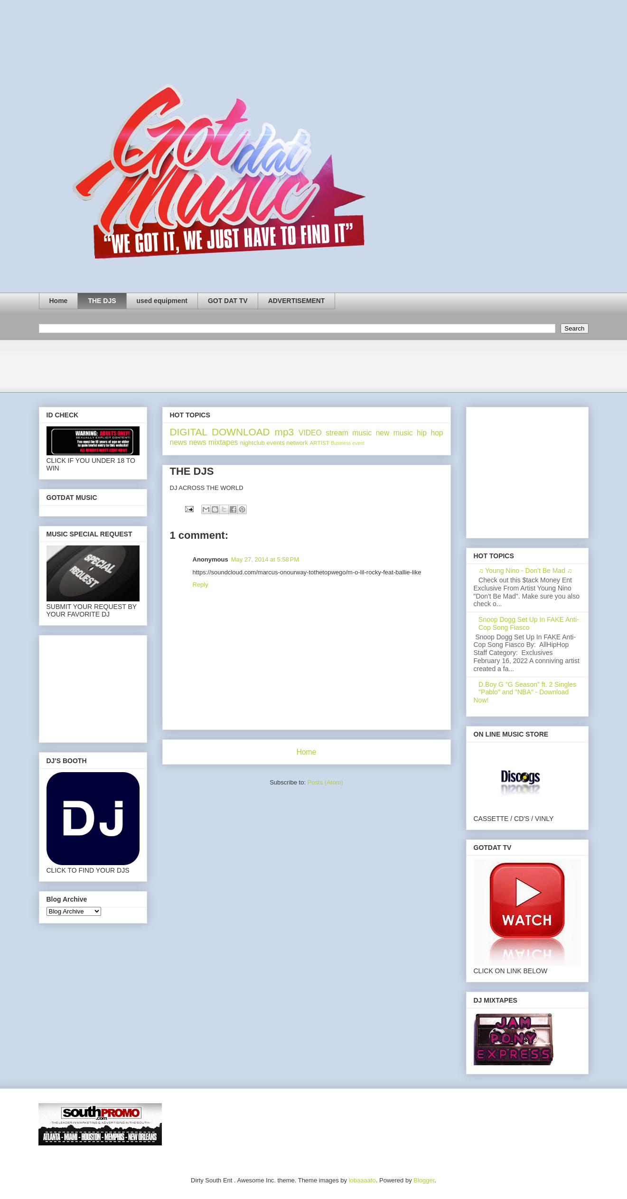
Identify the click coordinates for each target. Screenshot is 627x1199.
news (197, 442)
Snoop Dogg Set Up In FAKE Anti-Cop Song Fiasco (528, 623)
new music (394, 433)
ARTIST (319, 443)
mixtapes (223, 442)
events (275, 442)
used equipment (162, 300)
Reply (200, 584)
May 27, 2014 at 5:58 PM (265, 559)
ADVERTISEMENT (296, 300)
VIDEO (310, 433)
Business (341, 443)
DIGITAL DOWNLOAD (220, 431)
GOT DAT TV (228, 300)
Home (58, 300)
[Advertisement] (211, 369)
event (358, 443)
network (297, 442)
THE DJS (102, 300)
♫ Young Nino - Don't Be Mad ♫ (525, 570)
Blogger (423, 1180)
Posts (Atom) (325, 782)
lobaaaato (362, 1180)
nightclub (252, 442)
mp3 (284, 431)
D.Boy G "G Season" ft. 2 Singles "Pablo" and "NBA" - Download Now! (525, 692)
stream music (349, 433)
